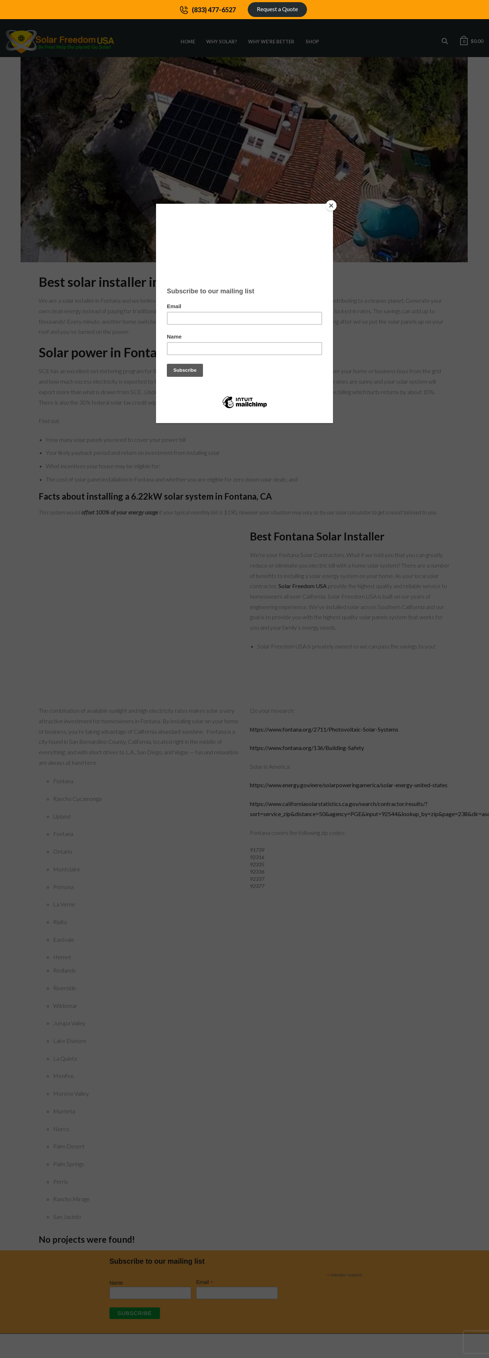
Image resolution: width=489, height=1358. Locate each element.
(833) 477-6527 (214, 10)
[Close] (331, 205)
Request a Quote (277, 8)
